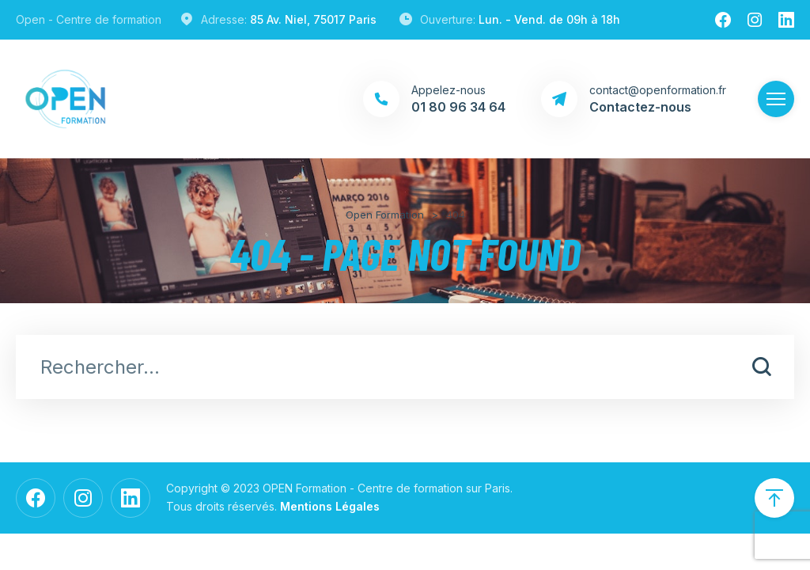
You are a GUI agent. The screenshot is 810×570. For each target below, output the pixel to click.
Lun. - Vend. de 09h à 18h (549, 19)
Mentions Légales (330, 506)
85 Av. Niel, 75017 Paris (313, 19)
